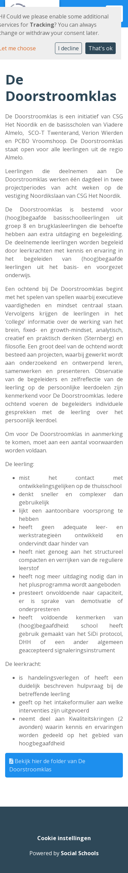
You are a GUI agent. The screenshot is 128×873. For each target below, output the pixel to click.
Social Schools (80, 853)
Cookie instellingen (64, 838)
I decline (68, 48)
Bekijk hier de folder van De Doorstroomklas (47, 765)
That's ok (100, 48)
